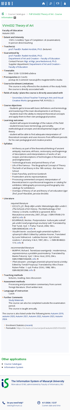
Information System (13, 367)
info (21, 217)
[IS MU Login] (64, 4)
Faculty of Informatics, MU (52, 384)
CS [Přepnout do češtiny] (57, 3)
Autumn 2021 (22, 316)
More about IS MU (18, 384)
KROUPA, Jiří (17, 206)
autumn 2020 (8, 316)
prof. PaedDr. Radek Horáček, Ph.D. (25, 49)
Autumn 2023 (48, 316)
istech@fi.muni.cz (14, 406)
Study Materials (16, 300)
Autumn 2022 (35, 316)
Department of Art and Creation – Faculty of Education (34, 58)
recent (29, 325)
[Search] (50, 4)
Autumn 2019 (57, 313)
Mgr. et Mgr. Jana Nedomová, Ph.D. (40, 61)
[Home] (43, 4)
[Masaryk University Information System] (7, 3)
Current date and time (51, 406)
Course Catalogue (16, 14)
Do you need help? (15, 403)
